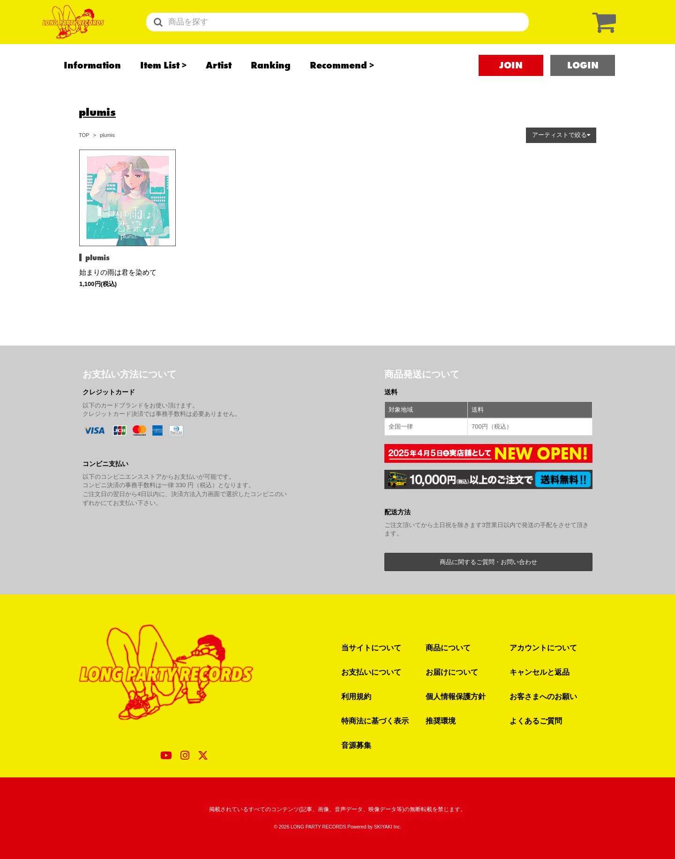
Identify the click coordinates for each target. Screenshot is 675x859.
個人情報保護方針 (456, 696)
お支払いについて (371, 672)
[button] (561, 135)
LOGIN (583, 84)
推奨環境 (441, 720)
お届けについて (452, 672)
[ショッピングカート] (602, 32)
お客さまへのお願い (543, 696)
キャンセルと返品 (540, 672)
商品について (448, 647)
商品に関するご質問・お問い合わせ (488, 561)
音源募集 (356, 745)
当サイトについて (371, 647)
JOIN (511, 84)
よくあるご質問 (536, 720)
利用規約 (356, 696)
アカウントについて (543, 647)
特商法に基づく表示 (375, 720)
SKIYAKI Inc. (387, 826)
